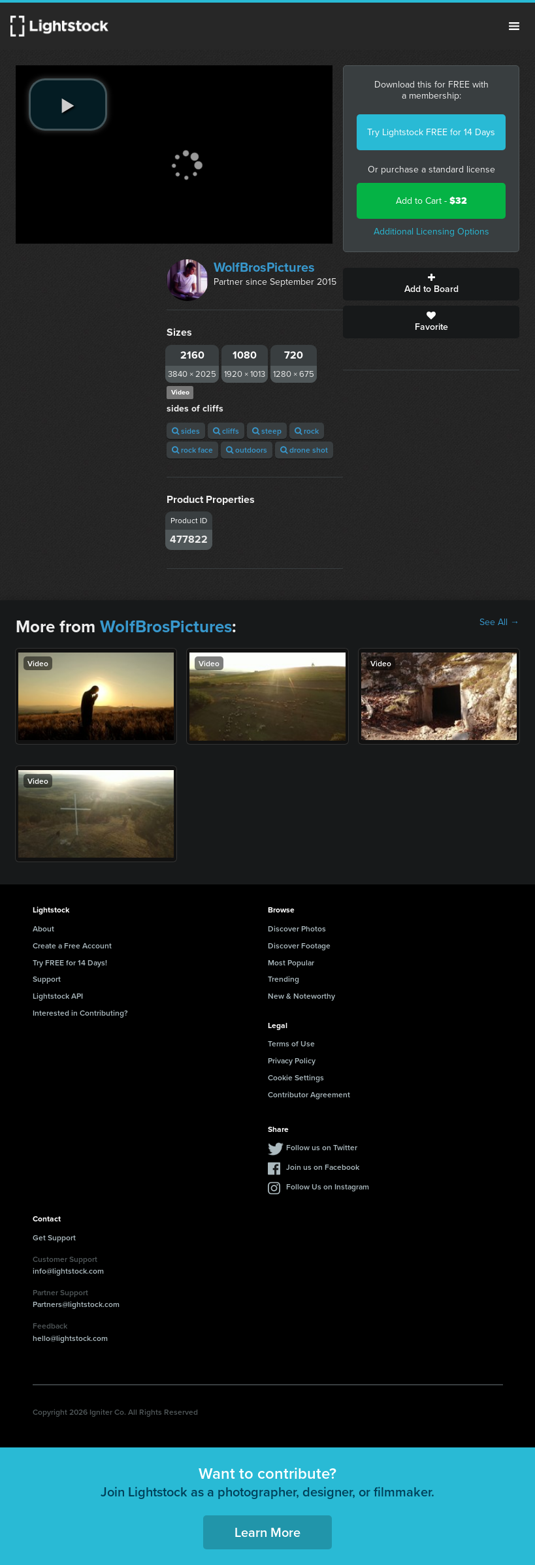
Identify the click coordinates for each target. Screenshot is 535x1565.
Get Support (54, 1237)
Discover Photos (297, 928)
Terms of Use (291, 1043)
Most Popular (291, 962)
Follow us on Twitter (321, 1147)
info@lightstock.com (68, 1270)
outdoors (246, 449)
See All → (499, 622)
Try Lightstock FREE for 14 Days (431, 132)
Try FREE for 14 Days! (70, 962)
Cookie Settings (296, 1077)
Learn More (267, 1532)
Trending (283, 978)
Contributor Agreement (309, 1094)
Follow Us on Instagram (327, 1186)
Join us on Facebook (322, 1166)
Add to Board (431, 284)
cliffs (226, 430)
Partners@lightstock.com (76, 1304)
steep (267, 430)
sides (186, 430)
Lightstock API (58, 995)
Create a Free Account (72, 945)
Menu (514, 26)
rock (307, 430)
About (43, 928)
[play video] (68, 104)
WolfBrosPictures (264, 267)
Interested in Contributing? (80, 1012)
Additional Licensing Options (431, 231)
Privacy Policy (292, 1060)
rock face (192, 449)
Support (47, 978)
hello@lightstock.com (70, 1338)
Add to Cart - (431, 201)
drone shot (304, 449)
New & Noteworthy (301, 995)
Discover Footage (299, 945)
